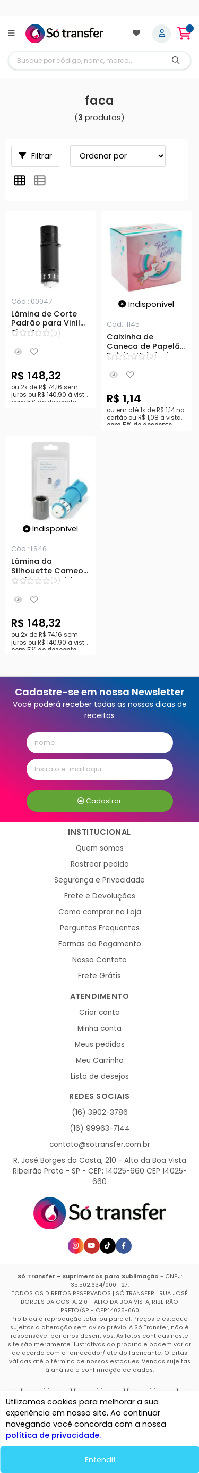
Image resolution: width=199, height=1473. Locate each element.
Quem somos (100, 848)
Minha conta (99, 1028)
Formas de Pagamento (99, 944)
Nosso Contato (99, 960)
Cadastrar (99, 800)
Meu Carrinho (100, 1060)
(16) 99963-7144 (100, 1129)
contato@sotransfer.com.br (99, 1144)
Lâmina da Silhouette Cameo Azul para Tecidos (47, 567)
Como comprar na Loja (99, 912)
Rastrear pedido (100, 864)
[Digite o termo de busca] (85, 60)
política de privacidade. (52, 1434)
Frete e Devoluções (99, 896)
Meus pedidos (100, 1044)
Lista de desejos (100, 1076)
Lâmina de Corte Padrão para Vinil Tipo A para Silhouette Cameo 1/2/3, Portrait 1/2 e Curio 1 (48, 320)
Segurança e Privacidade (99, 880)
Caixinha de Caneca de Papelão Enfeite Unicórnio (146, 343)
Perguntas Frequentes (100, 928)
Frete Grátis (99, 976)
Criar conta (99, 1013)
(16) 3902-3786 (100, 1113)
